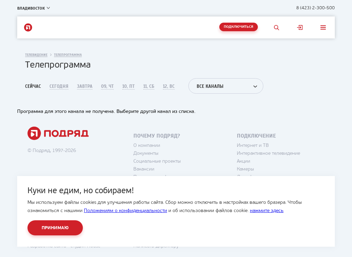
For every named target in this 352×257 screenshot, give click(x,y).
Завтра (84, 86)
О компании (146, 145)
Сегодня (59, 86)
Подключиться (238, 27)
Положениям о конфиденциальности (125, 210)
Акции (243, 161)
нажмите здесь (267, 210)
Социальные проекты (157, 161)
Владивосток (31, 8)
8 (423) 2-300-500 (315, 8)
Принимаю (55, 228)
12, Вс (169, 86)
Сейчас (33, 86)
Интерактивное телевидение (268, 153)
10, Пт (128, 86)
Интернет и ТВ (253, 145)
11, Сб (148, 86)
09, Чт (107, 86)
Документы (145, 153)
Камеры (245, 169)
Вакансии (143, 169)
